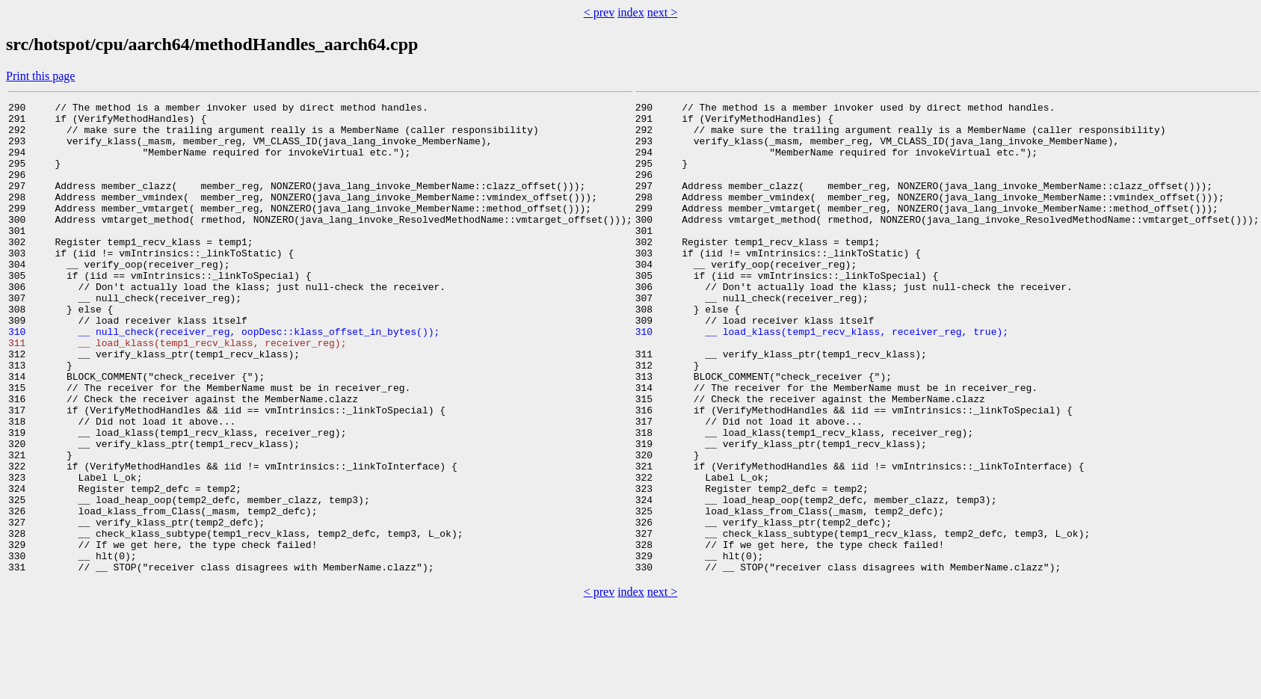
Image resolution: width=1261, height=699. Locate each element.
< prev (599, 12)
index (630, 12)
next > (662, 12)
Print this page (40, 76)
